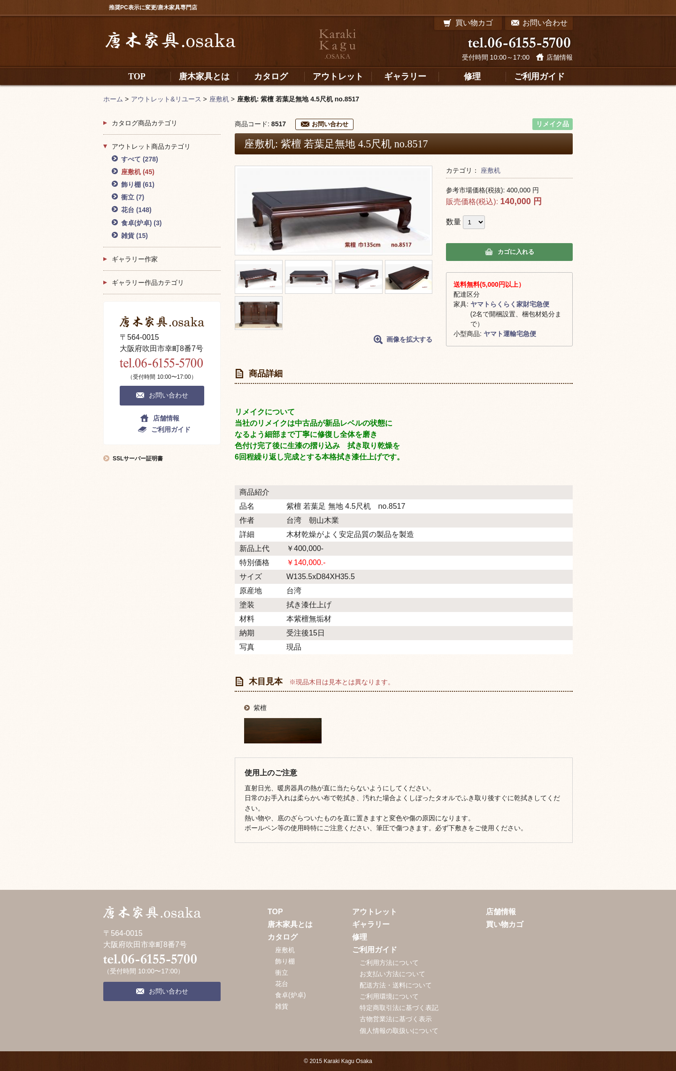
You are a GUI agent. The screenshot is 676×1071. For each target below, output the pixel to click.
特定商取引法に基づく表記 (399, 1007)
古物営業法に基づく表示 (396, 1019)
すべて (139, 159)
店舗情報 (559, 57)
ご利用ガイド (171, 429)
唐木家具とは (290, 924)
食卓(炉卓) (141, 223)
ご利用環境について (389, 996)
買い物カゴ (504, 924)
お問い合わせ (330, 124)
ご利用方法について (389, 962)
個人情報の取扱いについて (399, 1030)
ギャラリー (371, 924)
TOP (275, 912)
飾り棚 (137, 184)
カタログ (283, 937)
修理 (359, 937)
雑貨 (134, 235)
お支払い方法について (392, 974)
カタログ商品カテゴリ (144, 123)
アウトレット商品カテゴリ (151, 146)
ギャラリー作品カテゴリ (148, 282)
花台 (136, 210)
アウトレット (374, 912)
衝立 (132, 197)
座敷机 (490, 170)
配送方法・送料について (396, 985)
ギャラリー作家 (135, 259)
